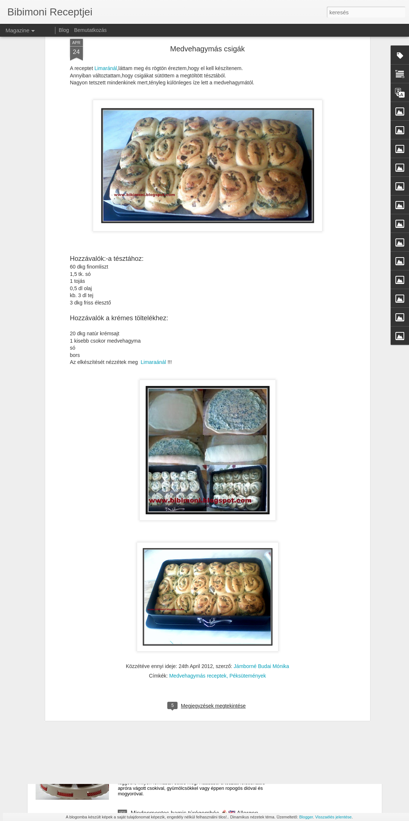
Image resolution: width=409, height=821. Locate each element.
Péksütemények (247, 569)
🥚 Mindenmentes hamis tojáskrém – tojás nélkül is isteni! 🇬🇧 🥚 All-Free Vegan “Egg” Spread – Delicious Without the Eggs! (201, 653)
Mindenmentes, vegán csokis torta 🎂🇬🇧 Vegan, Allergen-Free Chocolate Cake (193, 733)
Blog (64, 30)
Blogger (306, 817)
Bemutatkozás (90, 30)
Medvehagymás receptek (197, 569)
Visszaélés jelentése (333, 817)
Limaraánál (153, 256)
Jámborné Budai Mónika (261, 560)
